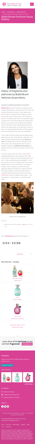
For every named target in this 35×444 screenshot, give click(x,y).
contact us (21, 414)
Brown (3, 114)
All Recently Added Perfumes (17, 325)
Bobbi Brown (21, 12)
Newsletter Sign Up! (7, 365)
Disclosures (29, 439)
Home (3, 12)
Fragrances (11, 12)
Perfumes (8, 424)
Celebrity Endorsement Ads (11, 394)
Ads (3, 426)
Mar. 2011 (27, 224)
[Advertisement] (17, 41)
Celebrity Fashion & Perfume (11, 397)
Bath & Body (16, 424)
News (28, 424)
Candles (23, 424)
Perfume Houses (27, 344)
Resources (8, 426)
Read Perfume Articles (17, 327)
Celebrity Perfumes (8, 392)
